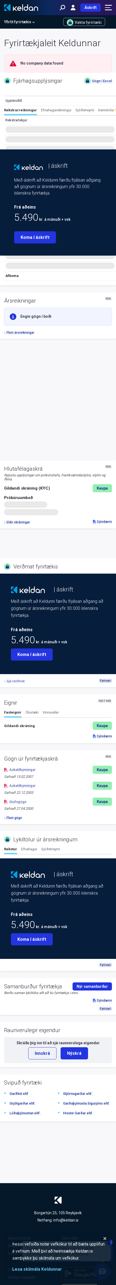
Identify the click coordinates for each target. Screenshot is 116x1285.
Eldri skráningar (17, 522)
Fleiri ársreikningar (19, 332)
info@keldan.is (66, 1220)
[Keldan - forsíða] (21, 7)
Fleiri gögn (13, 818)
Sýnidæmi (102, 522)
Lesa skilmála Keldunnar (37, 1269)
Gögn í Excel (98, 81)
